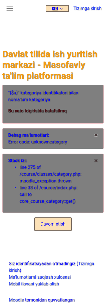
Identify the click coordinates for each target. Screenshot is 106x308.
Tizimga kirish (87, 8)
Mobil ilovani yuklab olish (34, 284)
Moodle (16, 300)
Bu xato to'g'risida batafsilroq (37, 110)
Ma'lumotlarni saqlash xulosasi (40, 277)
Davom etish (53, 224)
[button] (57, 8)
